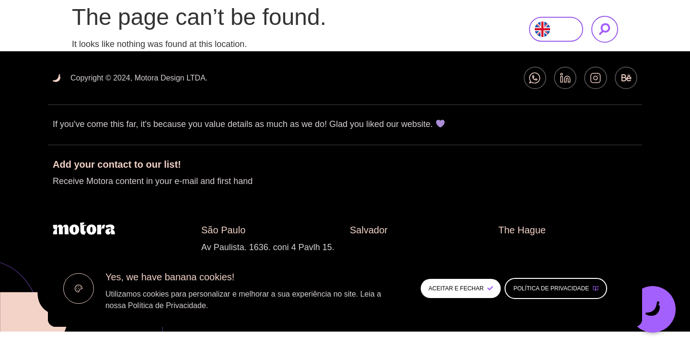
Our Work (401, 29)
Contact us (501, 29)
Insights (450, 29)
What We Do (344, 29)
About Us (288, 29)
